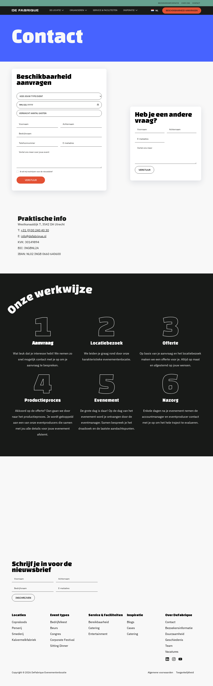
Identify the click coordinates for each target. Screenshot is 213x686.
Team (168, 646)
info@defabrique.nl (33, 236)
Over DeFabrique (178, 615)
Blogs (130, 622)
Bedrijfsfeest (58, 622)
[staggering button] (181, 10)
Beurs (54, 628)
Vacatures (171, 652)
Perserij (17, 628)
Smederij (18, 634)
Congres (55, 634)
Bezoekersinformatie (168, 3)
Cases (131, 628)
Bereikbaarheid (98, 622)
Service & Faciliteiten (105, 615)
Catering (94, 628)
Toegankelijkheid (185, 672)
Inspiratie (135, 615)
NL (154, 10)
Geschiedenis (174, 640)
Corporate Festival (62, 640)
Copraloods (19, 622)
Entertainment (97, 634)
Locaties (19, 615)
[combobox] (154, 10)
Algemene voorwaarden (160, 672)
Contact (196, 3)
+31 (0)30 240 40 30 (35, 230)
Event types (59, 615)
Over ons (185, 3)
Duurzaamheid (174, 634)
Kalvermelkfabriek (24, 640)
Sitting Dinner (59, 646)
